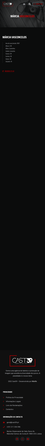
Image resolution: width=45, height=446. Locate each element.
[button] (24, 4)
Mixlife (34, 381)
